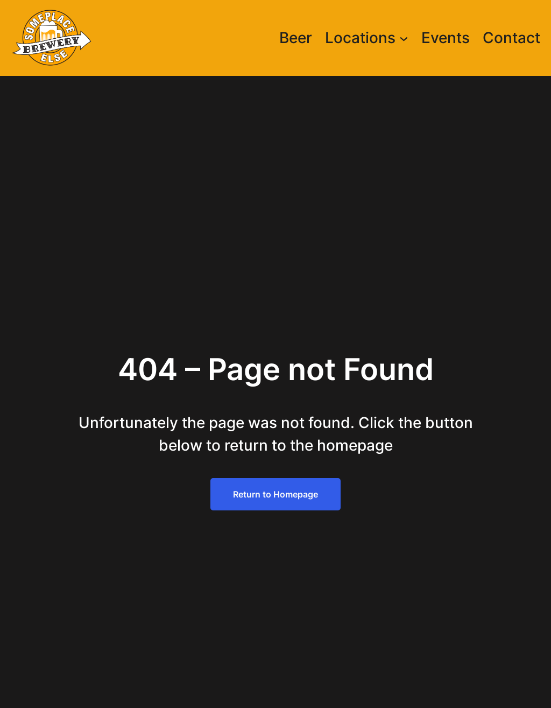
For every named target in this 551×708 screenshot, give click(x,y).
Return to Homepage (275, 494)
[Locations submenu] (403, 38)
